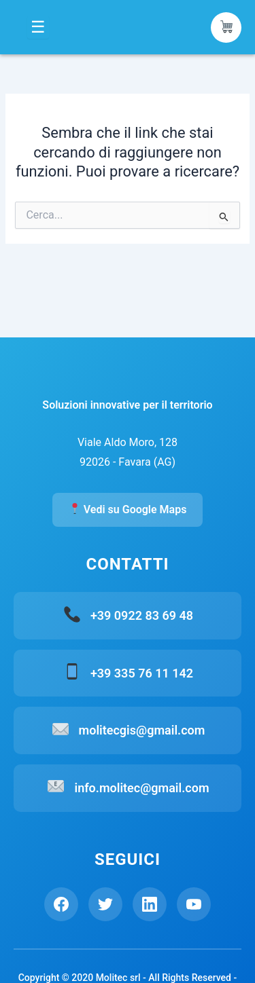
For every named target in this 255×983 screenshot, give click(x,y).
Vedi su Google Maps (128, 509)
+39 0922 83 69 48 (141, 615)
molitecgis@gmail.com (142, 730)
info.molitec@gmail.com (141, 788)
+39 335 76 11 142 (141, 673)
